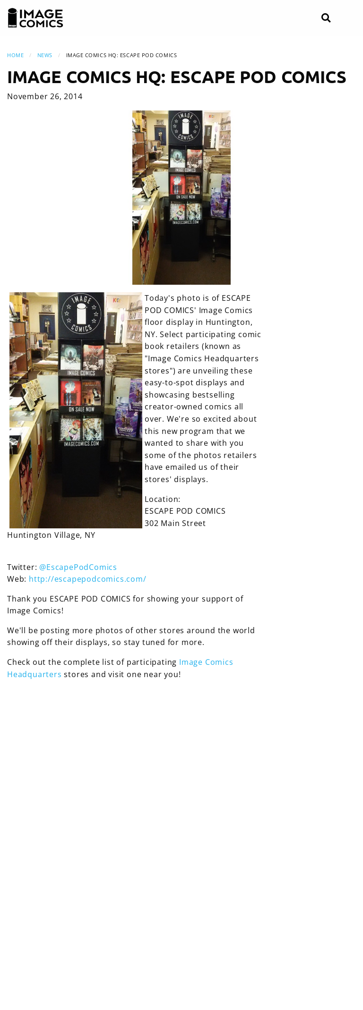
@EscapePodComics (78, 567)
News (44, 55)
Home (15, 55)
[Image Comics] (35, 18)
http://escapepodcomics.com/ (88, 579)
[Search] (326, 18)
